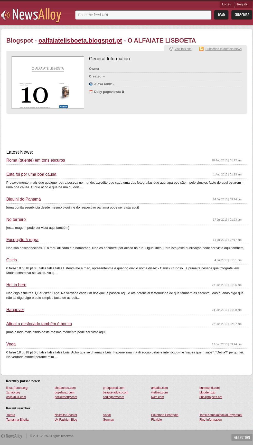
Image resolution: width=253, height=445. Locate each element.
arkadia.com (159, 388)
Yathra (10, 415)
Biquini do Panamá (23, 199)
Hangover (15, 310)
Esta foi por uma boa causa (31, 174)
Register (243, 4)
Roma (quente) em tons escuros (35, 160)
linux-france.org (17, 388)
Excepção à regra (22, 240)
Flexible (156, 419)
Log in (226, 4)
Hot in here (16, 285)
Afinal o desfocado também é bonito (39, 324)
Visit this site (182, 49)
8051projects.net (211, 397)
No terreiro (16, 219)
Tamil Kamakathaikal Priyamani (221, 415)
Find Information (211, 419)
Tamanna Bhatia (17, 419)
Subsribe (241, 15)
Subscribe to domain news (223, 49)
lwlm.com (157, 397)
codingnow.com (113, 397)
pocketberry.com (66, 397)
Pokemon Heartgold (165, 415)
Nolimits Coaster (66, 415)
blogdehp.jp (207, 392)
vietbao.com (159, 392)
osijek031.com (16, 397)
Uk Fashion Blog (66, 419)
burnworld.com (210, 388)
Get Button (241, 437)
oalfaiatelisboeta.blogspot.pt (80, 40)
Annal (107, 415)
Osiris (11, 260)
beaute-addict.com (115, 392)
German (108, 419)
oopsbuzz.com (64, 392)
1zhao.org (13, 392)
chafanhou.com (65, 388)
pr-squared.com (114, 388)
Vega (11, 344)
